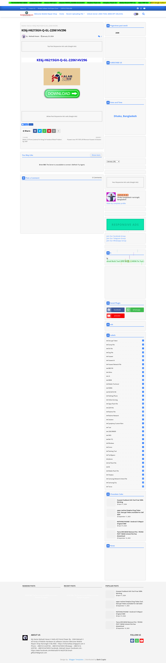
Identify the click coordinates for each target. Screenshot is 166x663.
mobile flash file (126, 471)
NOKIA (126, 388)
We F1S (126, 439)
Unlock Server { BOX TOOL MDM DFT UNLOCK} (105, 14)
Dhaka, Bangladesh (125, 116)
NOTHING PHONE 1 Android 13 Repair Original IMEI (130, 523)
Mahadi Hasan (122, 195)
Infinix (126, 372)
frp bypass (126, 455)
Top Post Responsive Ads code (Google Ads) (61, 46)
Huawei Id (126, 360)
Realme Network (126, 416)
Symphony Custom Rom (126, 423)
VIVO (126, 435)
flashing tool (126, 451)
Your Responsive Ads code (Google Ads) (125, 182)
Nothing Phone (126, 396)
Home (61, 14)
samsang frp (126, 483)
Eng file (126, 352)
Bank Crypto (101, 659)
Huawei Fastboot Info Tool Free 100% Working (130, 501)
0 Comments (97, 177)
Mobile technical (126, 384)
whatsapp (136, 310)
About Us (23, 8)
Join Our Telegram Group (116, 238)
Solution (126, 420)
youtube (117, 316)
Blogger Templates (76, 659)
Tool (126, 427)
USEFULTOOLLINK (66, 8)
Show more (96, 155)
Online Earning (126, 400)
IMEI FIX (126, 368)
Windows (126, 443)
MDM (126, 380)
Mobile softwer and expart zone (48, 8)
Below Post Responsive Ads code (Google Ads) (62, 116)
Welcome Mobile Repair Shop (45, 14)
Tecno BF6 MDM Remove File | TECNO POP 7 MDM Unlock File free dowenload (130, 534)
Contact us (32, 8)
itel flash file (126, 463)
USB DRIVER (126, 431)
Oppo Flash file (126, 404)
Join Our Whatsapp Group (116, 241)
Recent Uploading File (74, 14)
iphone (126, 459)
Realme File (126, 412)
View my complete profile (116, 203)
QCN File (126, 408)
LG (126, 376)
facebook (117, 310)
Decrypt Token (126, 341)
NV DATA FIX (126, 392)
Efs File (126, 348)
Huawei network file (126, 364)
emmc (126, 447)
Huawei (126, 356)
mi (126, 467)
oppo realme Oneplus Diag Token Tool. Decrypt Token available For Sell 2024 (130, 512)
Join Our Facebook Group (116, 236)
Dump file (126, 345)
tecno (29, 26)
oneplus (126, 475)
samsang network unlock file (126, 479)
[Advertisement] (62, 258)
